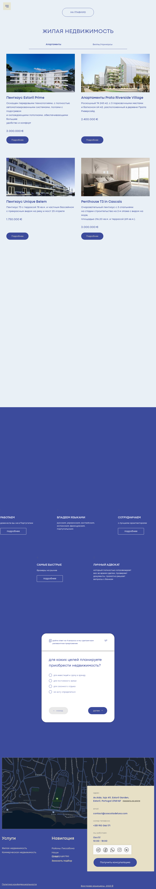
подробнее (13, 531)
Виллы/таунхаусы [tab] (103, 44)
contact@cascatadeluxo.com (110, 813)
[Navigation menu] (7, 6)
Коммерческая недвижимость (19, 852)
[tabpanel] (78, 148)
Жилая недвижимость (14, 848)
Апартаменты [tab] (53, 44)
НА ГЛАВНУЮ (78, 12)
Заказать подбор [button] (62, 860)
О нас (55, 856)
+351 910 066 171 (101, 825)
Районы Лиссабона (63, 848)
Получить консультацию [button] (115, 862)
